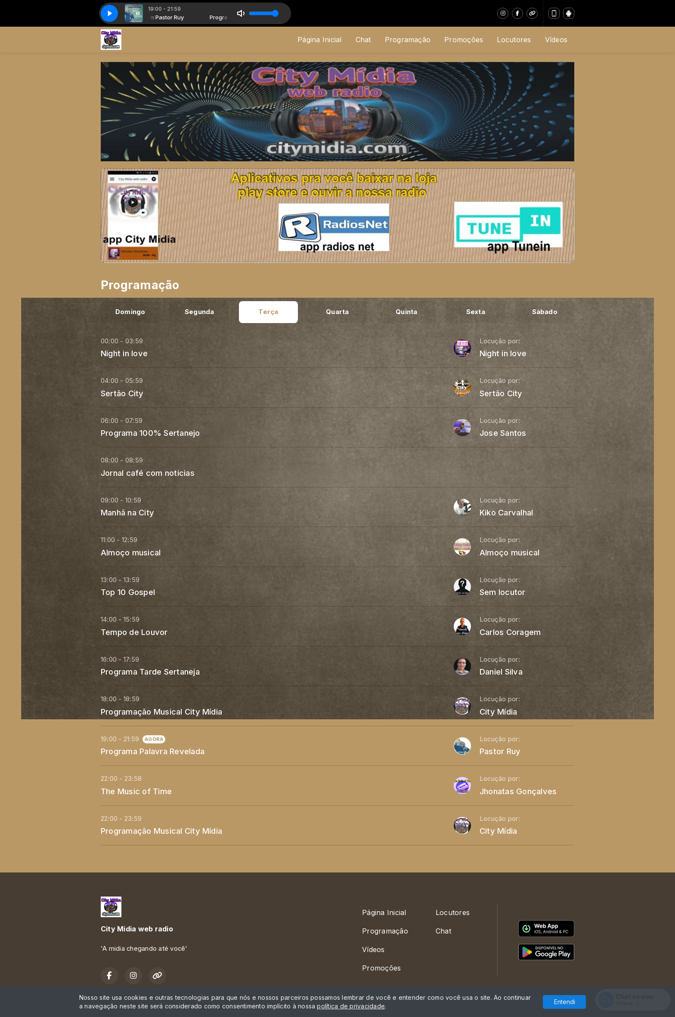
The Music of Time (136, 791)
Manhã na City (127, 512)
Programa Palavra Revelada (152, 751)
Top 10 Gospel (128, 592)
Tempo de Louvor (134, 632)
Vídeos (556, 39)
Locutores (514, 39)
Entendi (564, 1001)
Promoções (463, 39)
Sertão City (122, 393)
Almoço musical (131, 552)
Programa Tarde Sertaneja (150, 671)
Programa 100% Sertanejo (150, 433)
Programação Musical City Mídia (161, 711)
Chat (363, 39)
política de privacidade (351, 1006)
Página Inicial (319, 39)
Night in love (124, 353)
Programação (408, 39)
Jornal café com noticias (148, 473)
